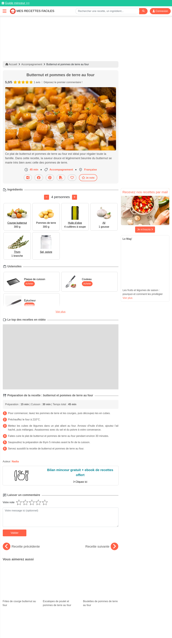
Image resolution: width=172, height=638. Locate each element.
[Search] (143, 11)
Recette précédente (21, 546)
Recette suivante (101, 546)
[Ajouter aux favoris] (72, 178)
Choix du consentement (89, 628)
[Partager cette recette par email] (28, 178)
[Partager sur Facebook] (38, 178)
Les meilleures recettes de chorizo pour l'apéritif (100, 588)
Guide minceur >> (17, 3)
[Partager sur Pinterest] (50, 178)
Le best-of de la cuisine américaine (60, 591)
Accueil (11, 64)
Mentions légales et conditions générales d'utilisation (82, 625)
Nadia (15, 461)
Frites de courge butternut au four (20, 572)
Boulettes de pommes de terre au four (100, 572)
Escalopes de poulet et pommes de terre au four (60, 572)
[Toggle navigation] (4, 11)
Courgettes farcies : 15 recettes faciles (20, 591)
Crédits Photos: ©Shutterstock (57, 628)
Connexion (160, 11)
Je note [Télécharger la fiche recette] (88, 177)
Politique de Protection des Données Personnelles (139, 625)
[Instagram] (98, 619)
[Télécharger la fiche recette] (61, 178)
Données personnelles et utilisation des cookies (28, 625)
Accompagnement (31, 64)
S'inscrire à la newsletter (117, 628)
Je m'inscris (145, 229)
